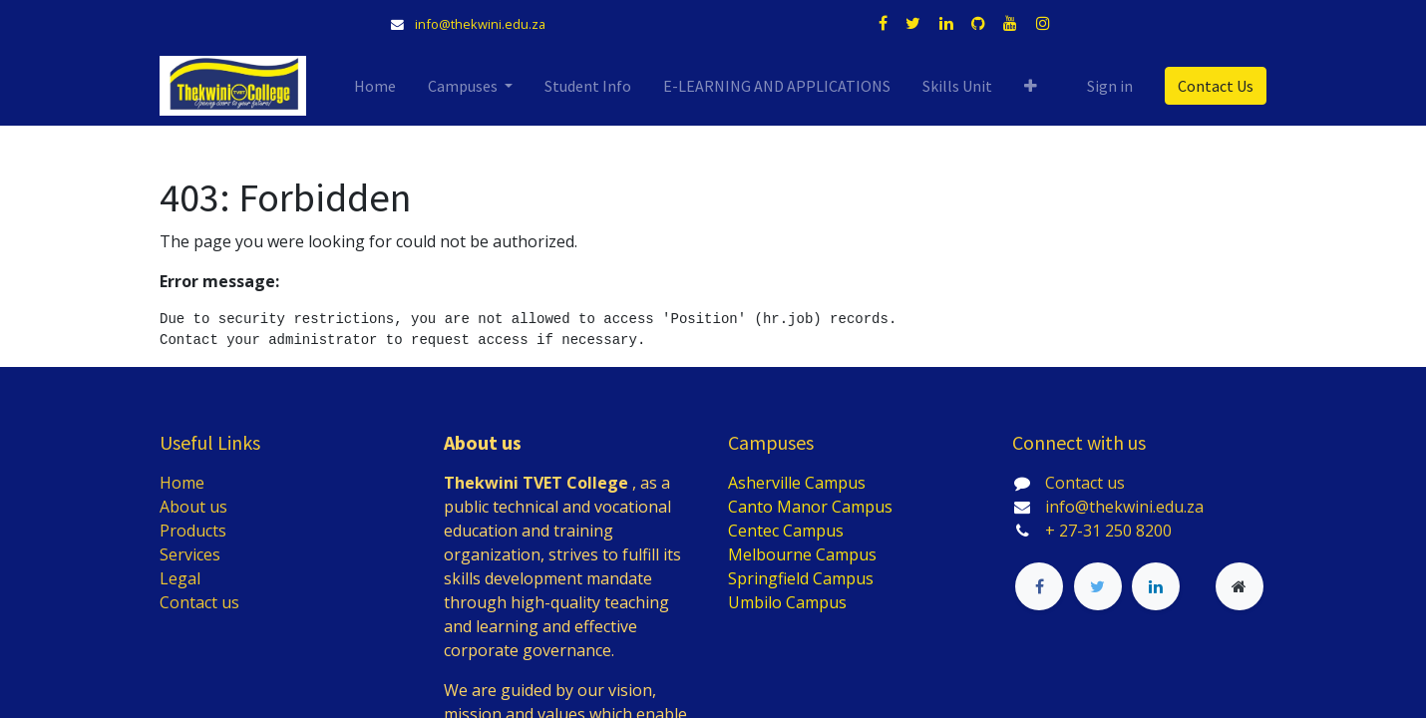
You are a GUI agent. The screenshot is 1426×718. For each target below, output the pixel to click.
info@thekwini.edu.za (480, 24)
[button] (1030, 86)
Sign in (1110, 86)
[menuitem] (375, 86)
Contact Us (1215, 86)
